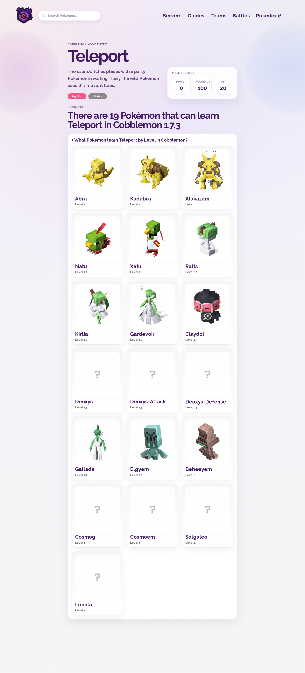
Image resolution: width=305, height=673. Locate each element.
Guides (196, 15)
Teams (218, 15)
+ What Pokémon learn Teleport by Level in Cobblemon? (130, 140)
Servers (172, 15)
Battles (241, 15)
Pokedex (271, 15)
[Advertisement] (34, 101)
